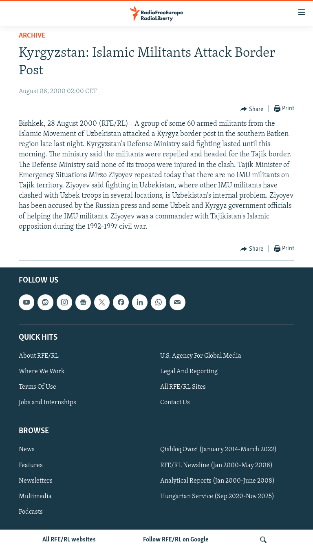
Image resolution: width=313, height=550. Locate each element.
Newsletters (36, 481)
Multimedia (35, 496)
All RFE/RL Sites (183, 387)
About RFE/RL (39, 356)
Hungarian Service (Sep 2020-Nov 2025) (217, 496)
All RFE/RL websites (69, 540)
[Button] (251, 109)
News (27, 450)
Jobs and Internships (47, 402)
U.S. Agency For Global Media (200, 356)
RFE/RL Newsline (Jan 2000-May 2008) (216, 465)
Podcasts (31, 512)
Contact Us (175, 402)
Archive (32, 36)
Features (31, 465)
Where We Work (42, 371)
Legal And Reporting (189, 371)
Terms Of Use (37, 387)
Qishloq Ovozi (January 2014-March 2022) (218, 450)
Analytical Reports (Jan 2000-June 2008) (217, 481)
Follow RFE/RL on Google (176, 540)
